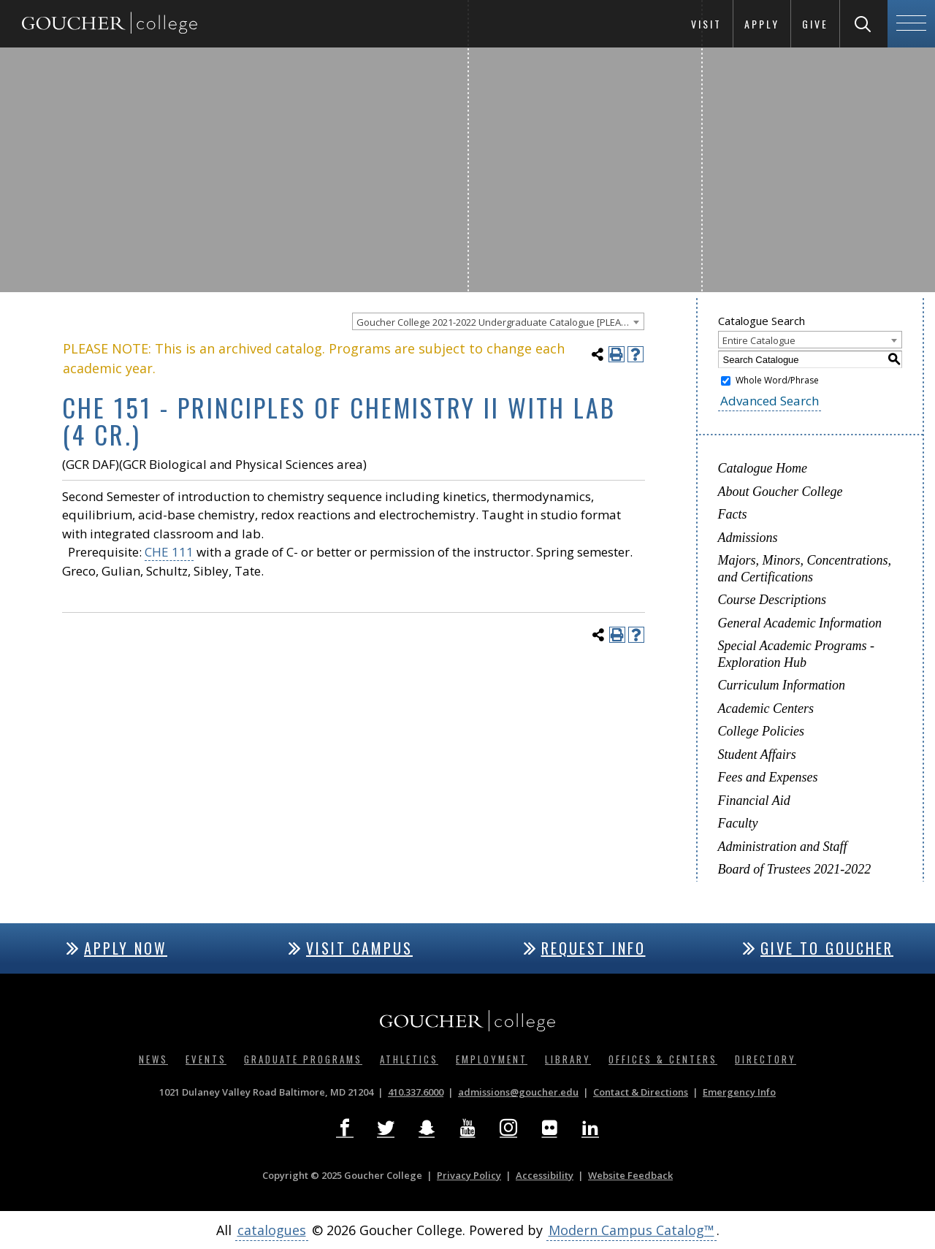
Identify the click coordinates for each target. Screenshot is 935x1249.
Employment (491, 1059)
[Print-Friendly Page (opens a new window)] (616, 354)
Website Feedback (630, 1175)
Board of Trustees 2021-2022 (794, 869)
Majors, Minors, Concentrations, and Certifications (805, 568)
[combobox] (498, 321)
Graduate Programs (303, 1059)
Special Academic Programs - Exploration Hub (796, 654)
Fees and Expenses (768, 777)
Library (568, 1059)
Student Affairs (757, 754)
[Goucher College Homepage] (109, 23)
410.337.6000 (415, 1092)
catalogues (271, 1230)
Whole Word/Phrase (777, 380)
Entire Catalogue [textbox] (758, 340)
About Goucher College (780, 491)
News (153, 1059)
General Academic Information (800, 623)
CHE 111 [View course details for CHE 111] (169, 551)
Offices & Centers (662, 1059)
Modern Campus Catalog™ (631, 1230)
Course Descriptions (772, 599)
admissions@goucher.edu (518, 1092)
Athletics (409, 1059)
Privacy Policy (469, 1175)
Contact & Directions (640, 1092)
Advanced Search (769, 400)
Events (206, 1059)
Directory (765, 1059)
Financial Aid (754, 800)
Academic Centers (766, 708)
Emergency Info (739, 1092)
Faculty (738, 823)
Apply (761, 23)
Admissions (748, 537)
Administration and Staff (782, 846)
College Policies (761, 731)
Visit (706, 23)
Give (815, 23)
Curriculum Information (782, 685)
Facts (732, 514)
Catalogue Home (762, 468)
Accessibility (544, 1175)
